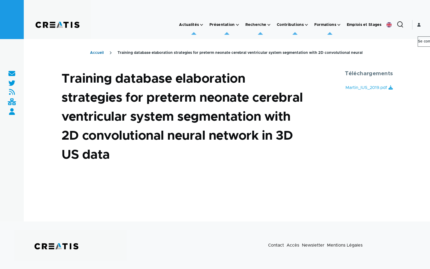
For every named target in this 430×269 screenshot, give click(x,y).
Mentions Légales (345, 245)
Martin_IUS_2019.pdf (366, 88)
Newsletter (313, 245)
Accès (293, 245)
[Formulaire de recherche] (400, 25)
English (389, 24)
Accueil (97, 53)
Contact (276, 245)
